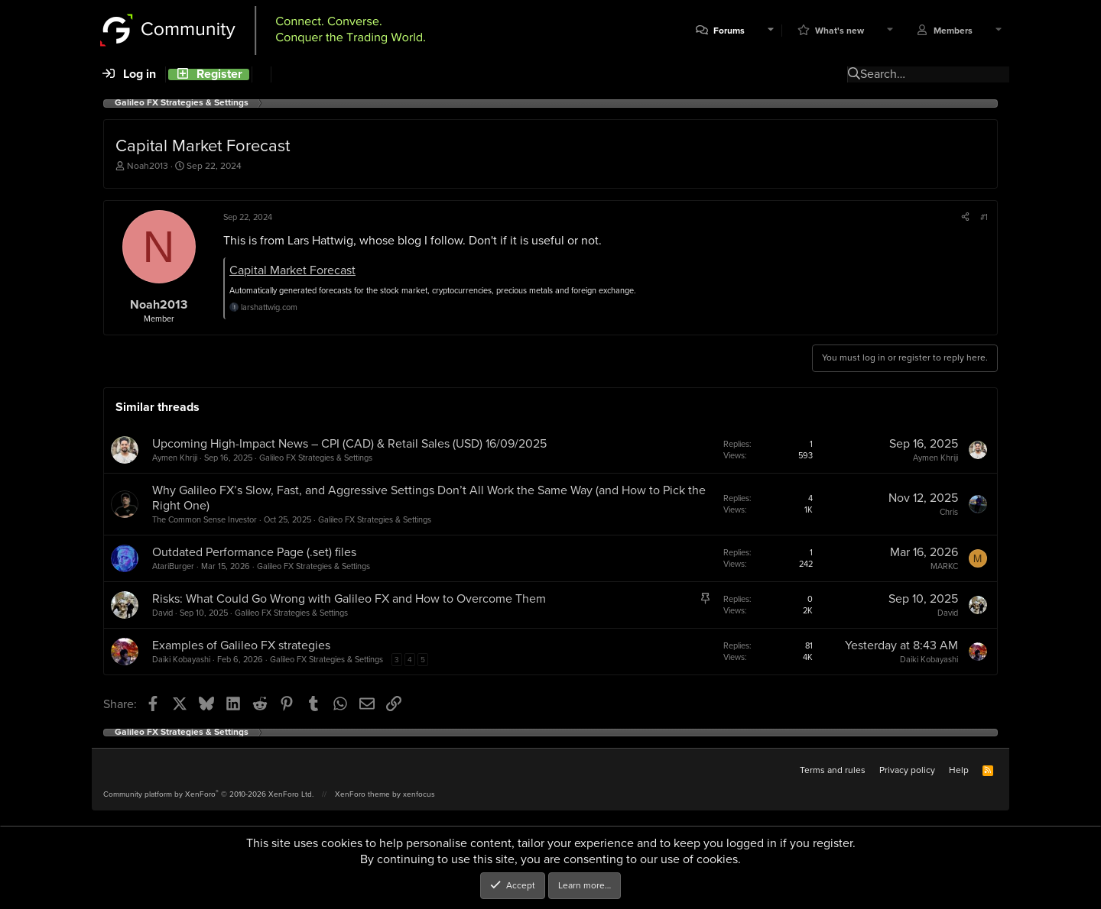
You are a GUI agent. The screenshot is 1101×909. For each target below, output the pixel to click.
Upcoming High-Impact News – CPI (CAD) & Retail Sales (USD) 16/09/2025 (349, 443)
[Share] (965, 217)
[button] (770, 30)
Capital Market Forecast (292, 270)
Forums (729, 30)
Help (959, 770)
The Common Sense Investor (204, 519)
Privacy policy (907, 770)
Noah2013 (147, 166)
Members (953, 30)
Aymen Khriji (174, 457)
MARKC (944, 566)
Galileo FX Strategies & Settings (315, 457)
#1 (984, 217)
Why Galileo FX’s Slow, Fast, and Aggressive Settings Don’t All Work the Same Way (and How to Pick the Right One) (429, 498)
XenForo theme (362, 794)
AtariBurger (173, 566)
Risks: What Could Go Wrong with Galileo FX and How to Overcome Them (349, 598)
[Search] (261, 74)
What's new (839, 30)
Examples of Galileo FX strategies (241, 645)
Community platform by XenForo (208, 794)
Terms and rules (833, 770)
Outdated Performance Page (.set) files (254, 552)
